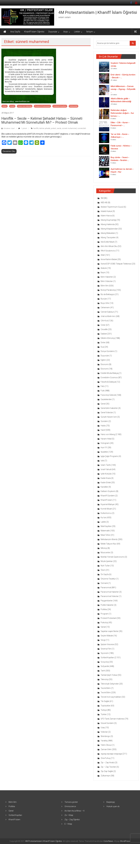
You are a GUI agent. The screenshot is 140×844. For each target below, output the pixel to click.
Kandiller (104, 487)
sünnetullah (81, 128)
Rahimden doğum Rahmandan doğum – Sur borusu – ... (122, 113)
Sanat (103, 627)
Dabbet (104, 334)
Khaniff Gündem (108, 496)
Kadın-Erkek (106, 482)
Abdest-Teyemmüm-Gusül (112, 207)
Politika (104, 609)
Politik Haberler (107, 605)
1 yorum (22, 128)
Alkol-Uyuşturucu (108, 251)
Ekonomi (104, 364)
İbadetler (104, 452)
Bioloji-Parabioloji (108, 290)
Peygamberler (107, 601)
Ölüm (103, 570)
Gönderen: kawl (8, 128)
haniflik (36, 128)
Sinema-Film (106, 649)
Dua (102, 347)
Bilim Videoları (107, 281)
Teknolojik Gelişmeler (110, 684)
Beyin (103, 272)
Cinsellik (104, 329)
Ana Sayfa (15, 31)
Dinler (103, 342)
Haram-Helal (106, 439)
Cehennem (105, 307)
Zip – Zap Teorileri (108, 767)
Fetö (102, 386)
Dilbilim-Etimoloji (108, 338)
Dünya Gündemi (107, 351)
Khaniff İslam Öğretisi (34, 31)
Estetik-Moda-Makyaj (110, 373)
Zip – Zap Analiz (107, 762)
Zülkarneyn (105, 776)
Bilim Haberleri (107, 277)
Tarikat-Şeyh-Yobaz (109, 675)
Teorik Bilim (106, 688)
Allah (4, 106)
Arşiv (65, 31)
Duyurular (52, 31)
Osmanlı (104, 583)
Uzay (103, 727)
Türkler (104, 714)
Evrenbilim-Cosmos (109, 377)
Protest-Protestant (42, 106)
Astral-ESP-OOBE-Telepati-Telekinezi (116, 264)
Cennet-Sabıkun (107, 312)
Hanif (12, 106)
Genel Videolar (107, 412)
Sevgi (103, 640)
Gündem (104, 421)
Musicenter (105, 552)
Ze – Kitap (69, 815)
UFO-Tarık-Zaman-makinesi (112, 719)
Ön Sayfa (105, 574)
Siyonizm (105, 653)
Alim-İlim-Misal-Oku (109, 246)
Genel (103, 404)
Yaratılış (104, 741)
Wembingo (105, 736)
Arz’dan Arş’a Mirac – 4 (74, 811)
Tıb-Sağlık (105, 701)
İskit (102, 461)
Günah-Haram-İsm (109, 417)
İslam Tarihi (106, 465)
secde (59, 128)
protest (53, 128)
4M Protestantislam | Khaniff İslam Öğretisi (97, 12)
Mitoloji (104, 548)
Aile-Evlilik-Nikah (107, 242)
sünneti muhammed (69, 128)
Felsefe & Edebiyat (108, 382)
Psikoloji (104, 622)
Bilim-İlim (105, 286)
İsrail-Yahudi (106, 469)
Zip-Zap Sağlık (107, 771)
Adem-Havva (106, 216)
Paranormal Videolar (110, 596)
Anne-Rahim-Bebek (109, 259)
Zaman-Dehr (106, 749)
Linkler (77, 31)
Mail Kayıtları (106, 526)
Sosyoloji (105, 662)
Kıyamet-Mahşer (108, 504)
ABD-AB (104, 202)
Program (104, 614)
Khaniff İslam (106, 500)
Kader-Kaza (106, 478)
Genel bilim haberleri (109, 408)
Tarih (103, 671)
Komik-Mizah (106, 509)
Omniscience (70, 806)
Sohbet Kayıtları (59, 106)
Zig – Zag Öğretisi (72, 819)
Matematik (105, 531)
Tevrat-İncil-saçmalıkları (111, 697)
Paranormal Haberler (110, 592)
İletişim (89, 31)
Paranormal (106, 587)
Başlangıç (111, 802)
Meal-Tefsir (105, 535)
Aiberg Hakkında (108, 224)
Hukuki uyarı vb (113, 806)
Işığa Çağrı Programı (109, 456)
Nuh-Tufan (105, 566)
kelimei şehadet (44, 128)
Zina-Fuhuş (105, 758)
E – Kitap (68, 824)
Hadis (103, 426)
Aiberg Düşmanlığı (108, 220)
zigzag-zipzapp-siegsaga (111, 754)
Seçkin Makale (107, 636)
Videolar (104, 732)
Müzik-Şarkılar (107, 561)
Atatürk (104, 268)
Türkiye (104, 710)
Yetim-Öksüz (106, 745)
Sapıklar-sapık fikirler (109, 631)
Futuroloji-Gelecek (108, 395)
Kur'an (103, 517)
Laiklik (103, 522)
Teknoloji (104, 679)
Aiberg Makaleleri (108, 233)
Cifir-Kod (104, 321)
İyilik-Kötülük (106, 474)
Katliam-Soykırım (108, 491)
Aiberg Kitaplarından (109, 229)
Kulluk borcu (106, 513)
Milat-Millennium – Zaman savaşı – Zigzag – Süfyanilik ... (123, 89)
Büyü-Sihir (105, 303)
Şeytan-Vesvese (107, 644)
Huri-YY (104, 447)
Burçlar (104, 299)
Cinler (103, 325)
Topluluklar (105, 706)
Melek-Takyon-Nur (108, 544)
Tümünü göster (71, 802)
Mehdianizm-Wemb (109, 539)
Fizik (102, 391)
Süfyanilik (73, 106)
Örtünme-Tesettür (108, 579)
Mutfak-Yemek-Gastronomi (112, 557)
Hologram (105, 443)
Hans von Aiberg (24, 106)
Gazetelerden (106, 399)
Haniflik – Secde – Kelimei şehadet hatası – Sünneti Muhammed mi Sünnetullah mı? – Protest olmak (41, 120)
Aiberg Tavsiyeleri (108, 237)
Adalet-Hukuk (106, 211)
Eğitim (103, 360)
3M (102, 198)
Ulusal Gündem (107, 723)
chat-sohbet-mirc (108, 316)
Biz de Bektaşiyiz (108, 294)
